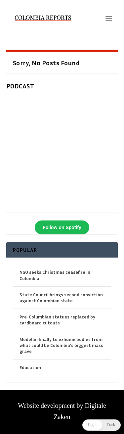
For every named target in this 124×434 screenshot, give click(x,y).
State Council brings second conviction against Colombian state (61, 297)
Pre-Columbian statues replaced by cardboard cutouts (57, 319)
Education (30, 367)
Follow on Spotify (62, 227)
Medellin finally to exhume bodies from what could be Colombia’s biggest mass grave (61, 345)
